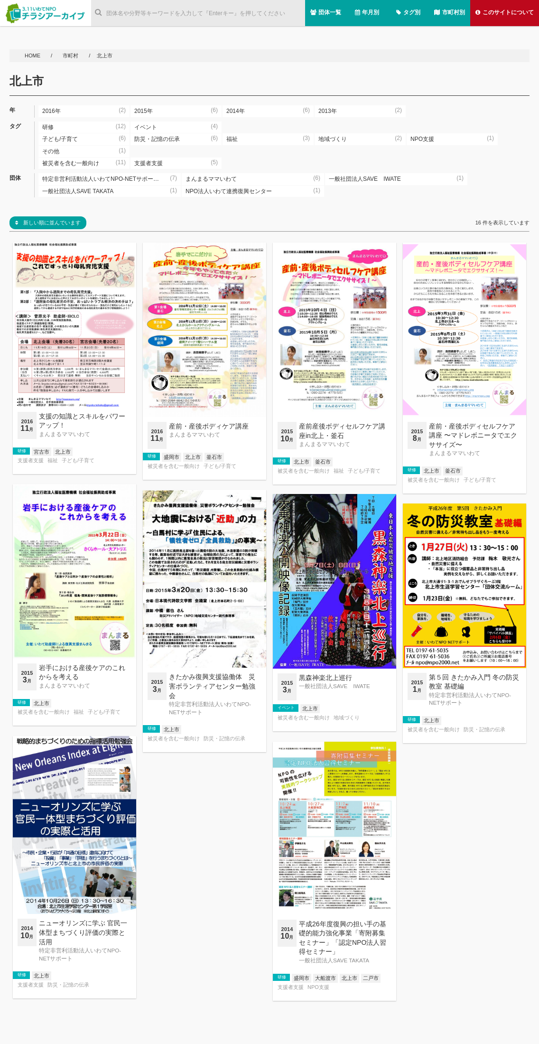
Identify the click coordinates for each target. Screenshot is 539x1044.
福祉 (52, 460)
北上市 (63, 452)
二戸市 (371, 978)
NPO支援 (318, 987)
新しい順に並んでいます (48, 222)
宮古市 (41, 452)
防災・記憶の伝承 (224, 738)
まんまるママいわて (64, 434)
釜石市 (214, 457)
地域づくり (347, 717)
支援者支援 (31, 460)
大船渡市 (325, 978)
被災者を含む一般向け (174, 466)
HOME (33, 55)
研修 (22, 450)
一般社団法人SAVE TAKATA (334, 960)
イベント (286, 707)
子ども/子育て (78, 460)
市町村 (71, 55)
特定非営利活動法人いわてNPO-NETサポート (210, 708)
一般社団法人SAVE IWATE (334, 686)
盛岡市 (171, 457)
